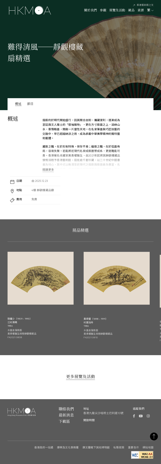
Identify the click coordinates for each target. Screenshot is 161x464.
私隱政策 (118, 447)
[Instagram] (148, 416)
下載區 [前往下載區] (64, 422)
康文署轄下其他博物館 (96, 447)
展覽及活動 (117, 10)
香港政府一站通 (43, 447)
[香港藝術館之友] (143, 5)
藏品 (131, 10)
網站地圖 (148, 447)
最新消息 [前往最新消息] (66, 415)
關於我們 (90, 10)
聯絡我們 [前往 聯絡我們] (66, 409)
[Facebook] (134, 416)
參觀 (103, 10)
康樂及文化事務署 (68, 447)
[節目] (30, 107)
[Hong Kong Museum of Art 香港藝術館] (30, 10)
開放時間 (89, 420)
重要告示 (133, 447)
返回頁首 (154, 436)
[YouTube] (141, 416)
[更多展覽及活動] (80, 377)
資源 (141, 10)
